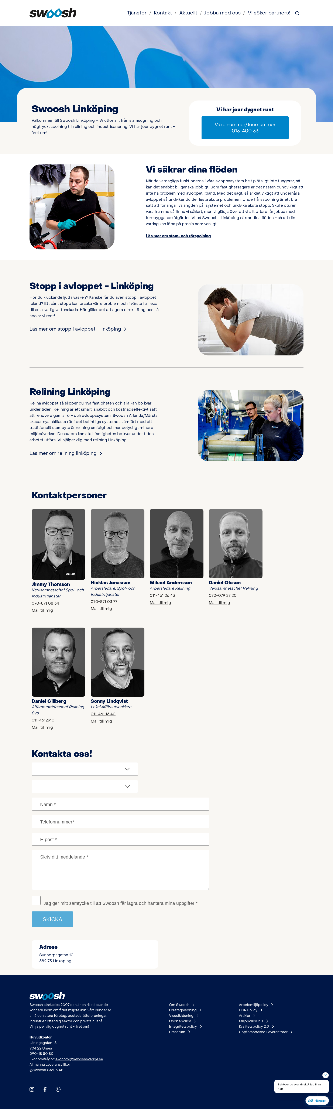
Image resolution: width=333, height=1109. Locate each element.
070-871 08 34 (45, 603)
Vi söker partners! (269, 13)
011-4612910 (43, 720)
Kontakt (163, 13)
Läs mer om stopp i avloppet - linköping (78, 329)
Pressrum (179, 1032)
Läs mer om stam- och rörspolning (178, 236)
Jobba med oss (222, 13)
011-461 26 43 (162, 595)
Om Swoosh (181, 1005)
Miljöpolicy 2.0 (253, 1021)
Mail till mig (42, 610)
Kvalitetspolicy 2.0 (256, 1026)
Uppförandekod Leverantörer (265, 1032)
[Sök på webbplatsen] (297, 13)
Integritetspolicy (185, 1026)
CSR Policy (250, 1010)
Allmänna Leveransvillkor (50, 1064)
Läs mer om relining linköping (65, 453)
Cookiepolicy (182, 1021)
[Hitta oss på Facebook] (45, 1089)
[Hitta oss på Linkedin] (58, 1089)
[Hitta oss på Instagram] (32, 1089)
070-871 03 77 (104, 601)
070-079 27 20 (223, 595)
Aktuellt (188, 13)
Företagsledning (185, 1010)
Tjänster (137, 13)
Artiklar (247, 1015)
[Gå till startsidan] (53, 13)
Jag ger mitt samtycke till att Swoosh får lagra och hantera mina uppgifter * (121, 903)
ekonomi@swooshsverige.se (79, 1059)
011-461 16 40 (103, 714)
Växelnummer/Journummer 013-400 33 (245, 128)
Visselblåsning (183, 1015)
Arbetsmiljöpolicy (256, 1005)
